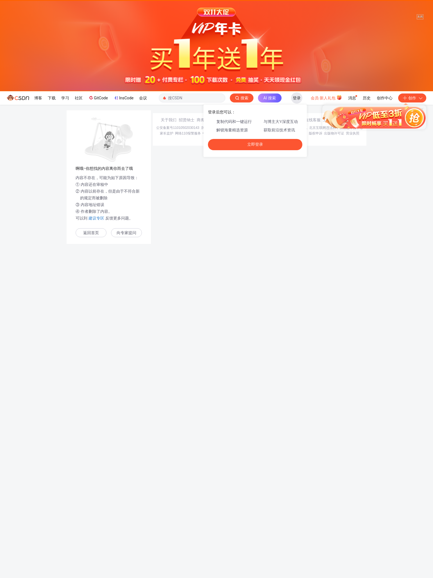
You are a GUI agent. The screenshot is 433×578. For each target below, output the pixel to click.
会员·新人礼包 (326, 97)
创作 (412, 98)
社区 (79, 98)
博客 (38, 98)
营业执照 (352, 538)
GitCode (98, 97)
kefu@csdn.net (284, 524)
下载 (52, 98)
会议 (143, 98)
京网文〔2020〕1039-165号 (254, 532)
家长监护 (166, 538)
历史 (367, 98)
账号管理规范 (272, 538)
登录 (297, 98)
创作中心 (385, 98)
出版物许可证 (334, 538)
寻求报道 (222, 524)
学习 (65, 98)
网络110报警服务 (188, 538)
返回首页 (91, 233)
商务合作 (204, 524)
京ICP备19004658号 (216, 532)
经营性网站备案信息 (292, 532)
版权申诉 (315, 538)
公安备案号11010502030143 (177, 532)
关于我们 (168, 524)
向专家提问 (126, 233)
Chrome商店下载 (247, 538)
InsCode (123, 98)
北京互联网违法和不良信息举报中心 (336, 532)
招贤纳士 (186, 524)
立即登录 (255, 144)
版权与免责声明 (295, 538)
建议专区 (96, 218)
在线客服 (313, 524)
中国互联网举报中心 (218, 538)
